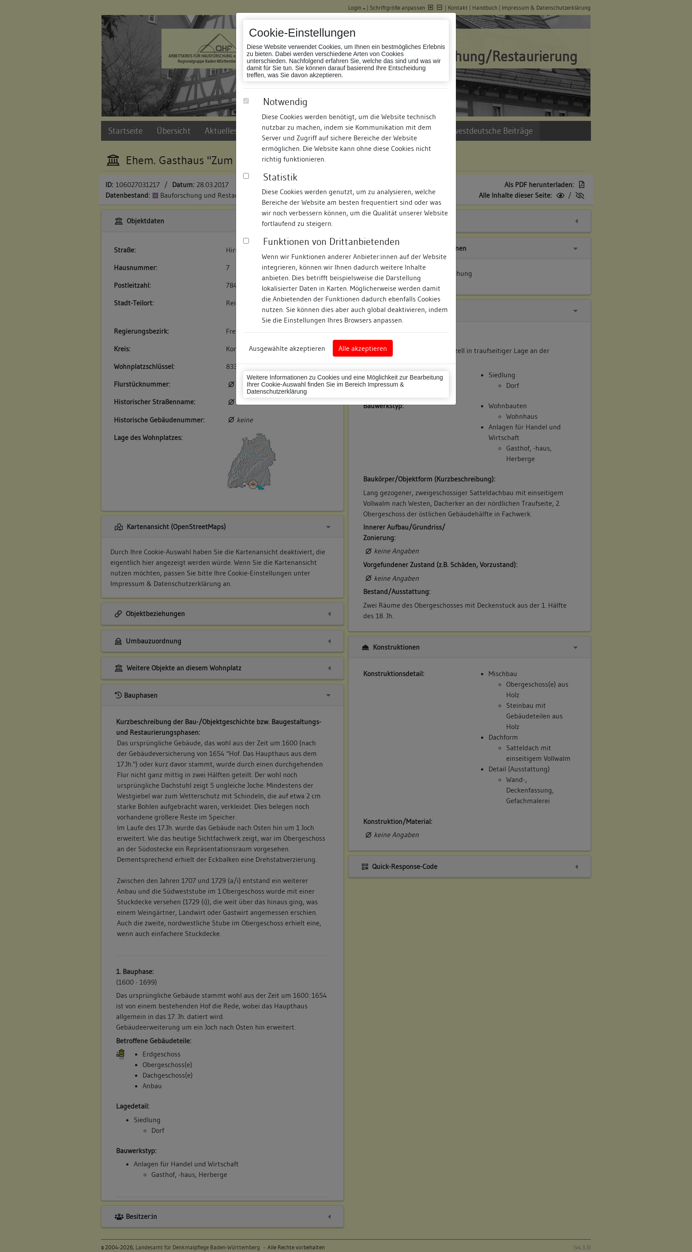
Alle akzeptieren (362, 348)
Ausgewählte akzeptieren (287, 348)
